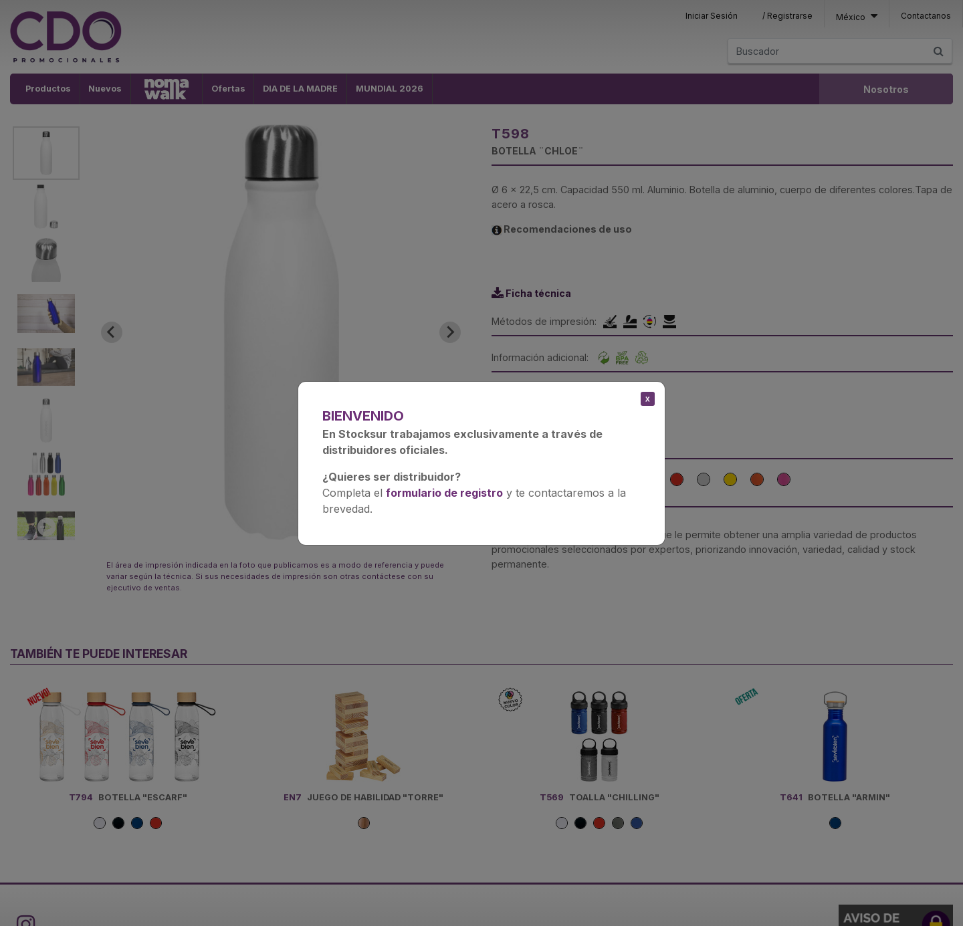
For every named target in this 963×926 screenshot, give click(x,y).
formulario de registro (444, 492)
